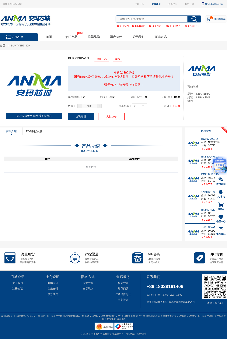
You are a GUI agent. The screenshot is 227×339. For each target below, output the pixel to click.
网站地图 (121, 318)
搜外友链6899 (109, 318)
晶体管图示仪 (169, 315)
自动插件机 (20, 315)
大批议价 (111, 116)
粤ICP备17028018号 (136, 333)
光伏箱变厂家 (33, 315)
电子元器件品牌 (54, 315)
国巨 (43, 315)
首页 (49, 37)
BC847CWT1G (139, 25)
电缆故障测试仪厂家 (73, 315)
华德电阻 (110, 315)
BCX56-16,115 (156, 25)
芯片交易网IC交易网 (95, 315)
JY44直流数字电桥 (125, 315)
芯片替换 (192, 315)
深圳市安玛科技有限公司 (101, 333)
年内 (112, 97)
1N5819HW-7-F (174, 25)
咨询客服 (81, 116)
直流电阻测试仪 (154, 315)
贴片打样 (140, 315)
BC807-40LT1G (191, 25)
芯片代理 (182, 315)
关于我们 (138, 37)
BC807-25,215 (123, 25)
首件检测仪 (220, 315)
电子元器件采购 (205, 315)
